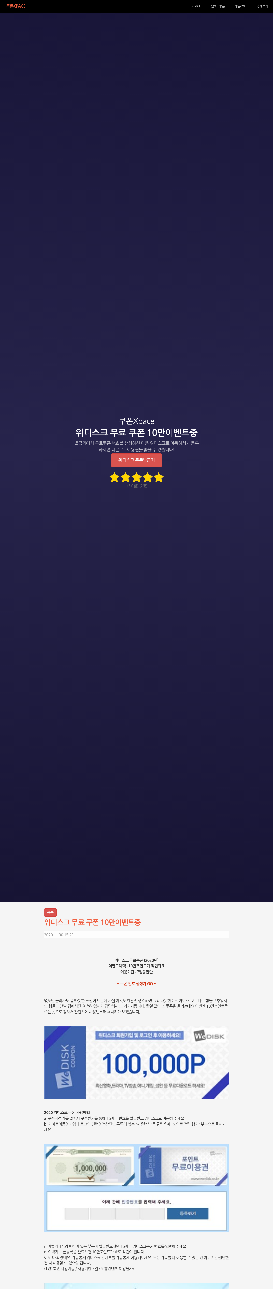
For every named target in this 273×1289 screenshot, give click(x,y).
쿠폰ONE (245, 6)
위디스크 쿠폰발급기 (136, 460)
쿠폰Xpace (11, 6)
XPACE (206, 6)
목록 (50, 912)
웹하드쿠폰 (225, 6)
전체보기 (263, 6)
